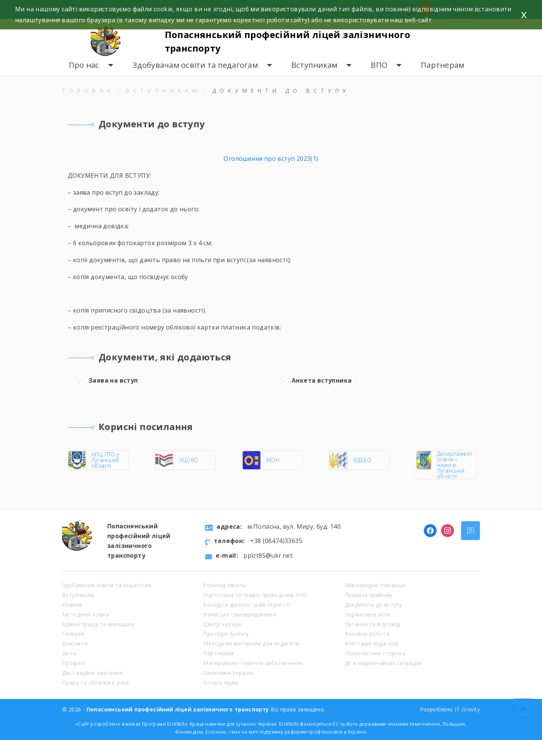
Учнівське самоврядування (239, 614)
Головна (88, 90)
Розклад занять (224, 585)
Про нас (84, 65)
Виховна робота (367, 633)
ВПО (379, 65)
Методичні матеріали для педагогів (251, 643)
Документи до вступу (373, 604)
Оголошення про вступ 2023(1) (271, 158)
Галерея (73, 633)
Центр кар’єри (222, 624)
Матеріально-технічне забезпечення (253, 663)
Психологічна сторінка (375, 653)
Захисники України (228, 672)
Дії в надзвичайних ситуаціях (383, 663)
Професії (74, 663)
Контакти (75, 643)
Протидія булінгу (225, 633)
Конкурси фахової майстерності (246, 604)
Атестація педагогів (372, 643)
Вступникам (314, 65)
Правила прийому (368, 594)
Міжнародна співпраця (375, 585)
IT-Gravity (467, 709)
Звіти (69, 653)
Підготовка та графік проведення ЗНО (255, 594)
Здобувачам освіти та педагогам (195, 65)
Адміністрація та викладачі (98, 624)
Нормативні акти (367, 614)
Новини (72, 604)
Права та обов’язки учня (95, 682)
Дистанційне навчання (92, 672)
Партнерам (442, 65)
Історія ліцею (221, 682)
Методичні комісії (86, 614)
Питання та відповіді (372, 624)
